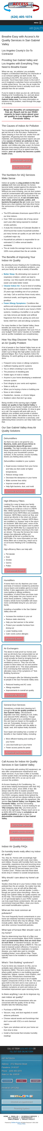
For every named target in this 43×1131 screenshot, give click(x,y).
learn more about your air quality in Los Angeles (21, 115)
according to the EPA (10, 78)
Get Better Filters (15, 570)
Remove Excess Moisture (19, 491)
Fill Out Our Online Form (21, 1051)
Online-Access (16, 1122)
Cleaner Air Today (15, 695)
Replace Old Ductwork (18, 752)
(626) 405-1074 (21, 17)
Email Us (14, 1116)
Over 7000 (8, 219)
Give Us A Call (21, 167)
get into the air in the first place (14, 132)
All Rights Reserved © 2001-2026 (29, 1122)
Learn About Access (21, 832)
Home (6, 1116)
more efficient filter (23, 953)
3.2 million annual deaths (22, 242)
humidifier (25, 312)
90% (36, 213)
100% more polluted (12, 251)
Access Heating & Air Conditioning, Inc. (20, 94)
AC (23, 366)
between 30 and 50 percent (13, 868)
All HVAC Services (21, 838)
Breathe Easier (14, 638)
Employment (13, 1119)
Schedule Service (21, 160)
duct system (35, 191)
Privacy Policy (28, 1119)
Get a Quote (13, 1118)
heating (15, 366)
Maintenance (27, 1118)
